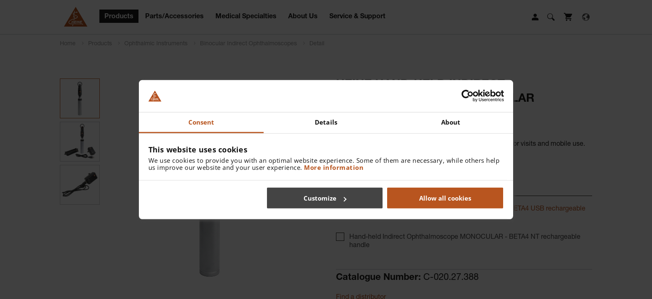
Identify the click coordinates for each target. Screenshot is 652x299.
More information (333, 167)
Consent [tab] (201, 122)
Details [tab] (326, 122)
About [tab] (451, 122)
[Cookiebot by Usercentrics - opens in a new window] (467, 96)
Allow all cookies (445, 198)
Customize (325, 198)
